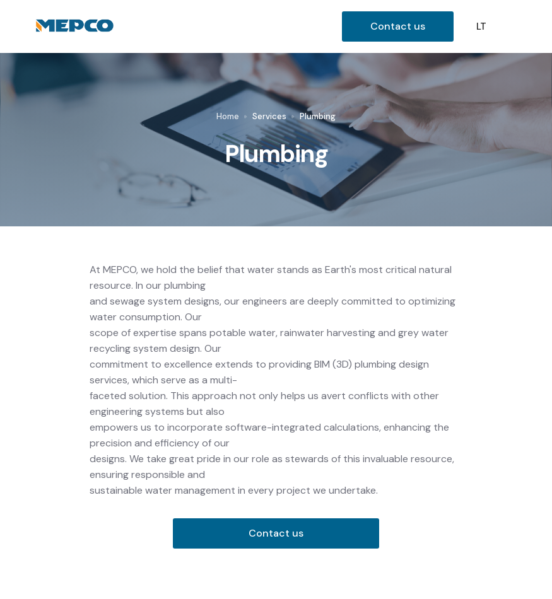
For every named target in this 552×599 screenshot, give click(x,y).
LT (481, 26)
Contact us (397, 26)
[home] (185, 26)
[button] (516, 26)
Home (227, 116)
